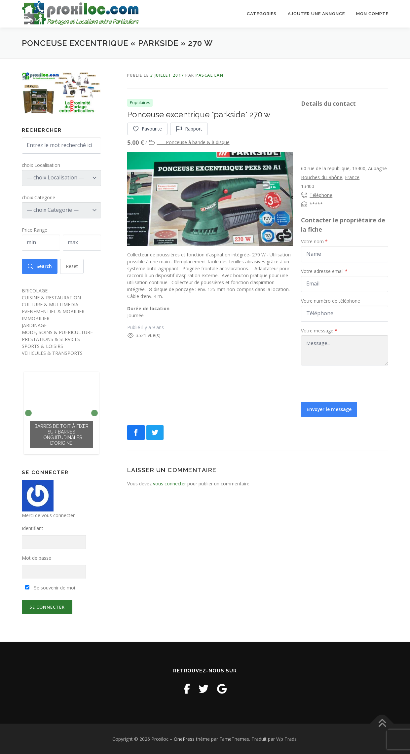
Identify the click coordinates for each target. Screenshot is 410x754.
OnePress (184, 738)
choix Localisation (41, 164)
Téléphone (321, 195)
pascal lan (209, 74)
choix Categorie (38, 197)
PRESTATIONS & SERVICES (51, 338)
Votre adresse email (324, 270)
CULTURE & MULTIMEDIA (50, 304)
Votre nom (314, 241)
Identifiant (32, 528)
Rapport (189, 128)
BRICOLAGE (35, 290)
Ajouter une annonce (316, 13)
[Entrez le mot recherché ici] (61, 145)
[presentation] (351, 383)
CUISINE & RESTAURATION (51, 297)
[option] (61, 412)
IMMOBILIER (36, 318)
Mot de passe (36, 557)
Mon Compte (372, 13)
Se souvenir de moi (50, 587)
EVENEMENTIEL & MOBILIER (53, 311)
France (352, 177)
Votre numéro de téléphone (330, 300)
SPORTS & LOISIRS (42, 345)
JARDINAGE (34, 324)
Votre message (319, 330)
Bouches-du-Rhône (321, 177)
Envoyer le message (329, 409)
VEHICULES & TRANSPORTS (52, 352)
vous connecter (169, 483)
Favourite (147, 128)
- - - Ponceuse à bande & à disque (193, 142)
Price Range (34, 229)
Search (39, 265)
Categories (262, 13)
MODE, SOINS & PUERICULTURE (57, 331)
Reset (72, 265)
